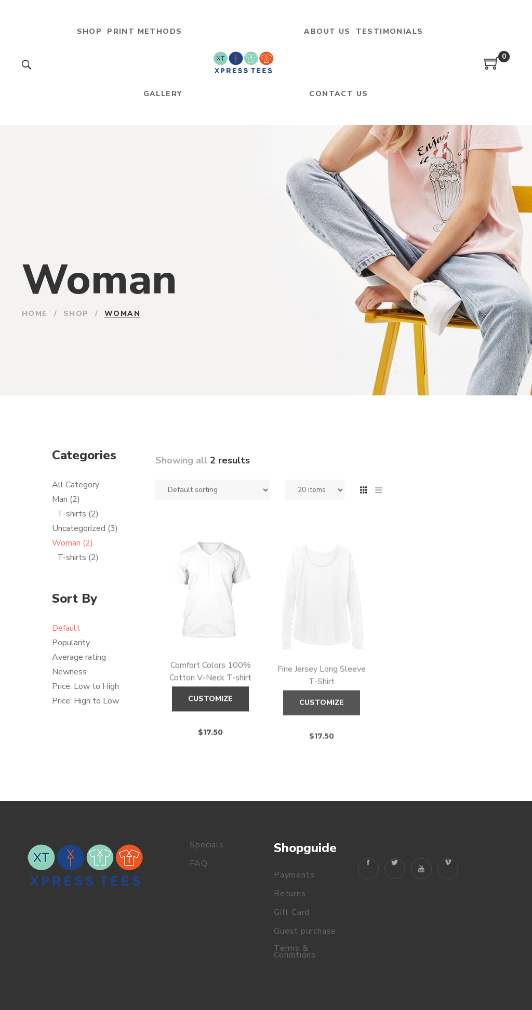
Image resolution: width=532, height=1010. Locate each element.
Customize (210, 734)
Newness (69, 671)
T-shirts (78, 514)
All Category (75, 484)
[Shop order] (212, 490)
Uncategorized (85, 528)
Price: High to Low (85, 701)
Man (66, 499)
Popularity (71, 642)
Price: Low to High (85, 686)
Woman (72, 543)
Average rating (79, 657)
